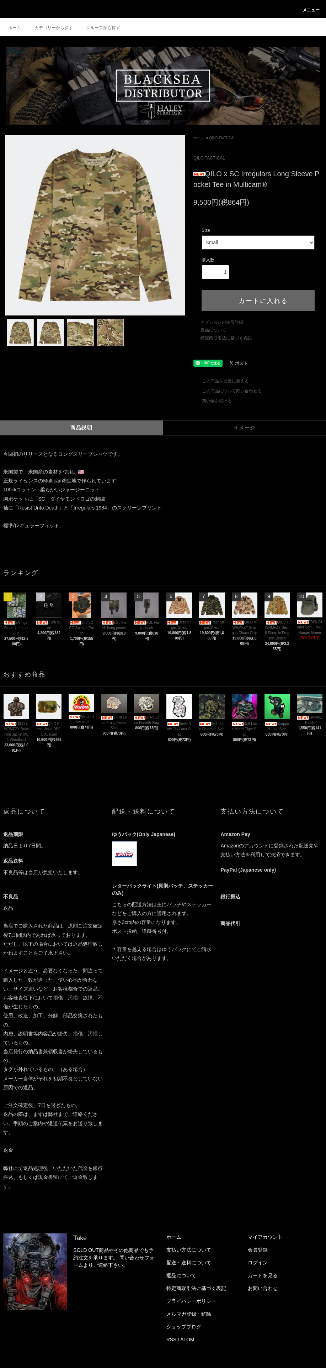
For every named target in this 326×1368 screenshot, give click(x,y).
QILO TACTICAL (222, 138)
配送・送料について (188, 1262)
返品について (213, 330)
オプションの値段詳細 (222, 322)
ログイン (258, 1262)
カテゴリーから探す (49, 27)
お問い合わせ (263, 1288)
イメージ (245, 427)
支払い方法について (188, 1250)
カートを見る (263, 1275)
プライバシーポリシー (191, 1301)
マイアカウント (265, 1237)
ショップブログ (183, 1327)
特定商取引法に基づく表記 (226, 337)
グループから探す (99, 27)
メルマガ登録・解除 (188, 1314)
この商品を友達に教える (221, 380)
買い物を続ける (212, 400)
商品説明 (81, 427)
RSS (171, 1339)
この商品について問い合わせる (227, 390)
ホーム (14, 27)
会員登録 (258, 1250)
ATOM (187, 1339)
